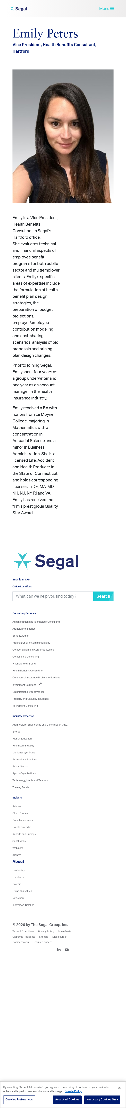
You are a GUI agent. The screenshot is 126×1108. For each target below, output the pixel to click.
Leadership (18, 870)
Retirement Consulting (25, 706)
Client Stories (20, 813)
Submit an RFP (21, 579)
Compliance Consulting (25, 656)
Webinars (17, 848)
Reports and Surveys (24, 834)
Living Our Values (22, 891)
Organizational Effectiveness (28, 692)
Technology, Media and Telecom (30, 780)
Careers (16, 884)
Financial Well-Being (24, 663)
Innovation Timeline (23, 905)
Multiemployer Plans (23, 752)
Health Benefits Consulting (27, 670)
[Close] (119, 1087)
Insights (17, 797)
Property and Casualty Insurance (30, 699)
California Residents (23, 937)
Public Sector (20, 766)
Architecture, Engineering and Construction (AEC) (40, 724)
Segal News (19, 841)
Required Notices (42, 942)
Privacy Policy (46, 931)
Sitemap (43, 937)
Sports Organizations (24, 773)
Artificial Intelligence (24, 629)
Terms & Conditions (23, 931)
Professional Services (24, 759)
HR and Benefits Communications (31, 643)
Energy (16, 731)
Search (103, 596)
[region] (63, 1094)
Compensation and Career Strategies (33, 649)
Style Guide (64, 931)
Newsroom (18, 898)
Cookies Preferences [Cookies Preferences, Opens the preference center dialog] (19, 1099)
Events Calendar (21, 827)
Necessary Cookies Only (102, 1099)
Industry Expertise (23, 716)
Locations (18, 877)
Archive (16, 855)
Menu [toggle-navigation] (106, 9)
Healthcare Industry (23, 745)
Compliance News (22, 820)
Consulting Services (24, 613)
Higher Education (22, 738)
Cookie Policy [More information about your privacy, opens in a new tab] (73, 1091)
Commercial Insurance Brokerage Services (36, 677)
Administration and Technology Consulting (36, 622)
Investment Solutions (27, 685)
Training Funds (20, 787)
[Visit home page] (45, 563)
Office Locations (22, 586)
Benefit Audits (20, 636)
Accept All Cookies (67, 1099)
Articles (16, 806)
